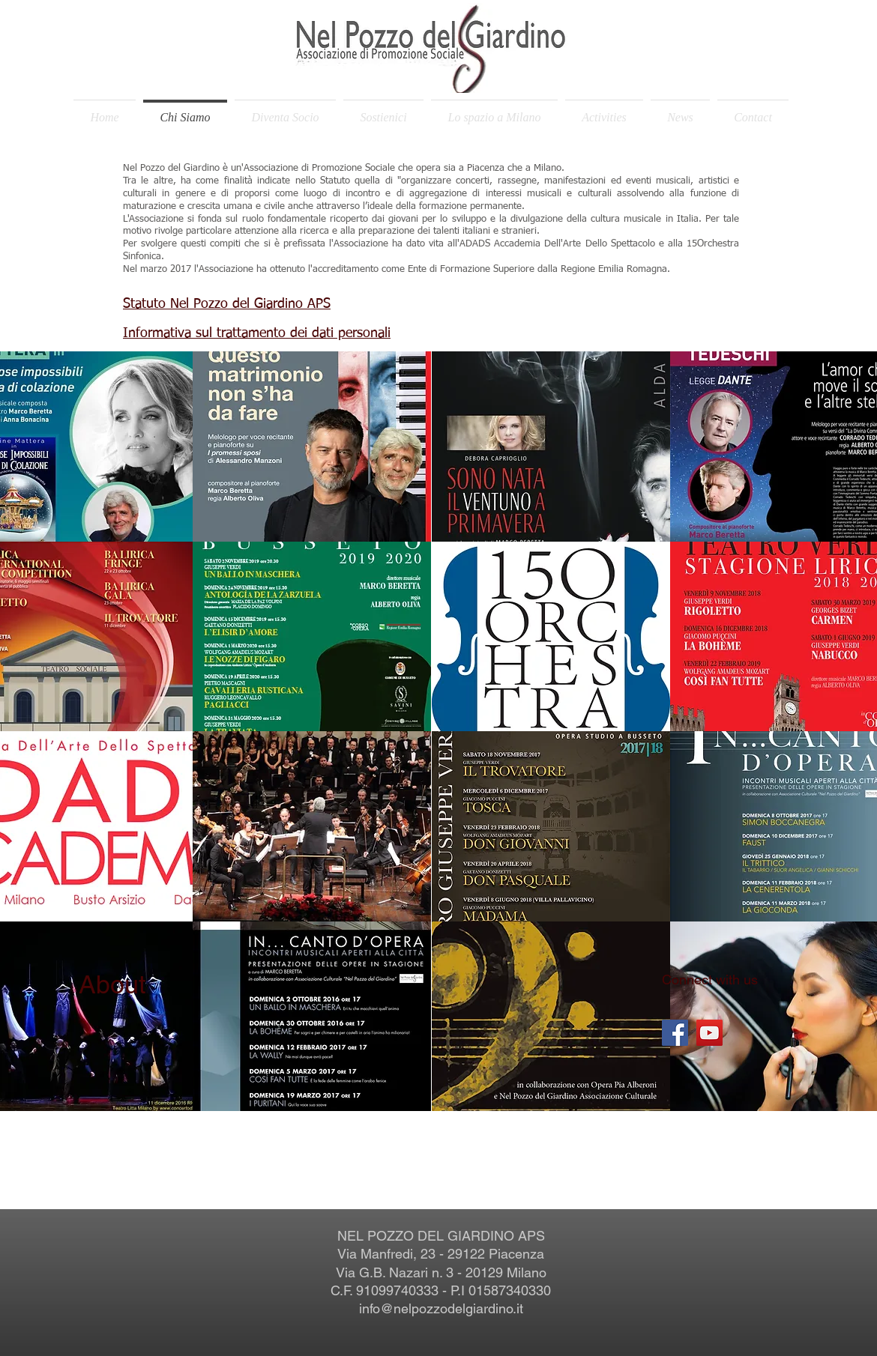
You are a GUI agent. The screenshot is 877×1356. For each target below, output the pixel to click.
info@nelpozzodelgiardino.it (441, 1308)
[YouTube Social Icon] (709, 1033)
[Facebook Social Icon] (675, 1033)
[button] (312, 446)
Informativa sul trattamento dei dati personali (257, 333)
